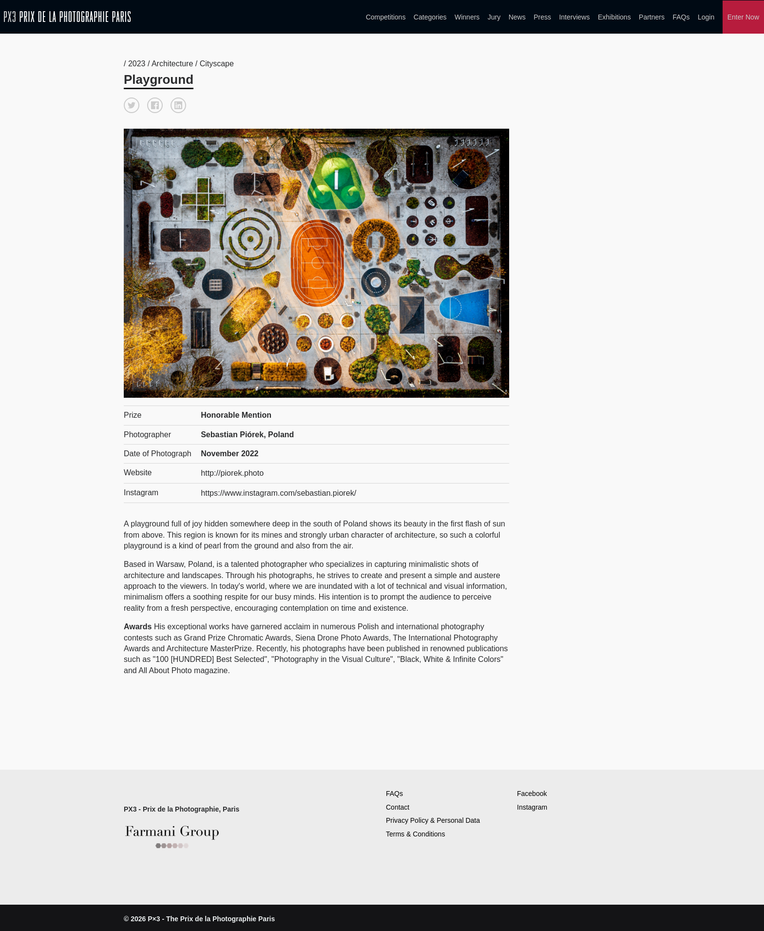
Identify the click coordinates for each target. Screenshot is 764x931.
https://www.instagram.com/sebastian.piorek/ (278, 489)
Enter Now (743, 16)
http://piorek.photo (232, 470)
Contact (397, 804)
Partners (652, 16)
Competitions (386, 16)
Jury (494, 16)
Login (706, 16)
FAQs (680, 16)
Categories (430, 16)
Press (542, 16)
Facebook (532, 791)
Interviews (574, 16)
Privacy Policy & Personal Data (433, 817)
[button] (131, 103)
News (517, 16)
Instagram (532, 804)
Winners (467, 16)
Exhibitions (614, 16)
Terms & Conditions (415, 831)
